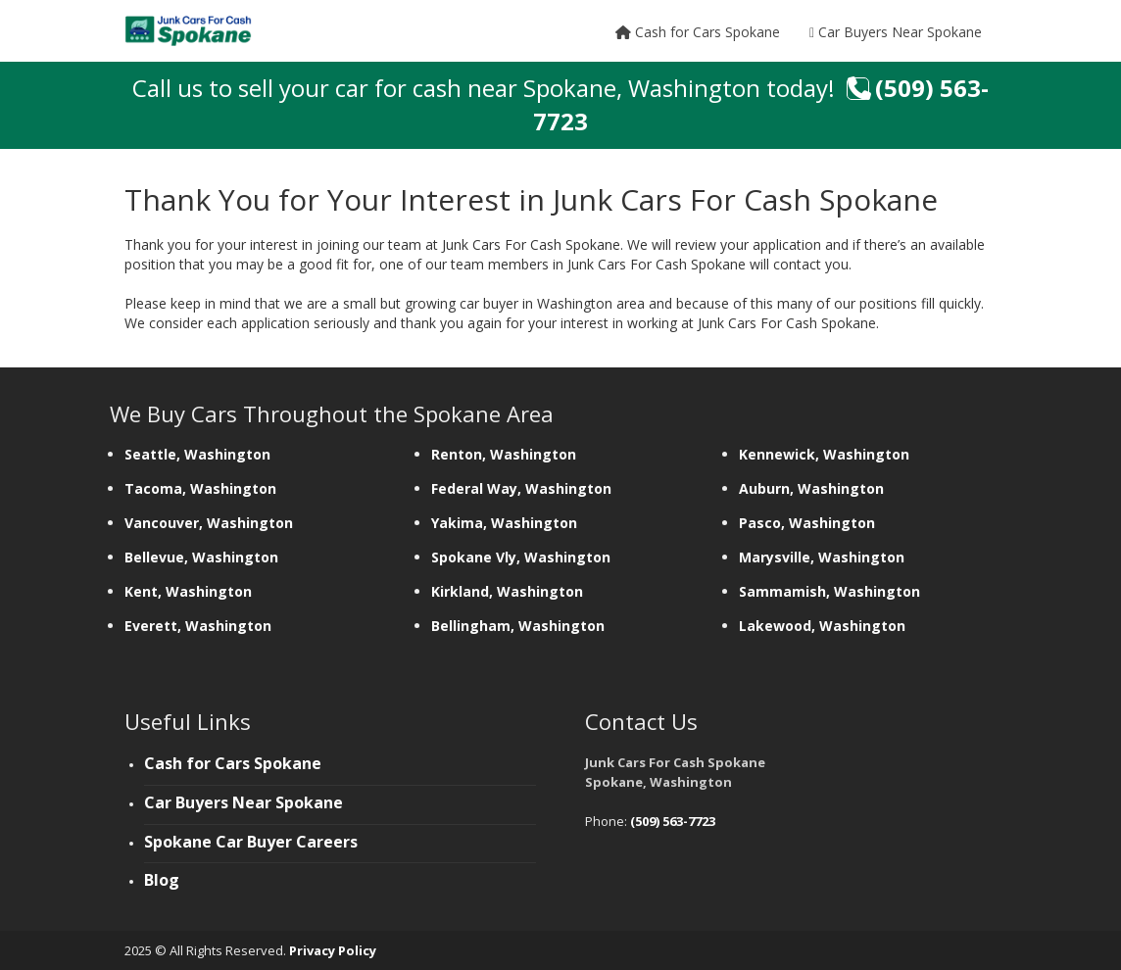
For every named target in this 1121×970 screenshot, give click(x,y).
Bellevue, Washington (203, 557)
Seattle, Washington (199, 454)
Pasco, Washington (809, 522)
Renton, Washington (505, 454)
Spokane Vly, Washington (522, 557)
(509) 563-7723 (672, 821)
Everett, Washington (197, 625)
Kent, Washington (188, 591)
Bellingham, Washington (518, 625)
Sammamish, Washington (831, 591)
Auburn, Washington (813, 488)
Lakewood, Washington (822, 625)
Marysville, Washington (823, 557)
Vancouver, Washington (210, 522)
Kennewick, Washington (826, 454)
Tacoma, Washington (202, 488)
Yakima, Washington (506, 522)
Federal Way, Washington (521, 488)
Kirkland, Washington (509, 591)
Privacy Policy (332, 950)
